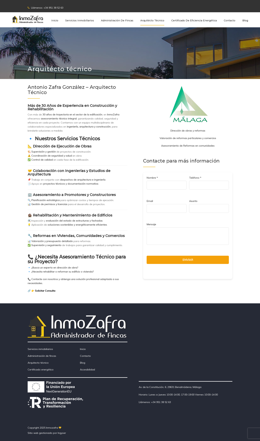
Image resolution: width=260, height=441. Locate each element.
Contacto (229, 20)
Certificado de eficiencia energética (194, 20)
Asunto (193, 201)
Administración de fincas (42, 355)
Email (150, 201)
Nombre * (152, 177)
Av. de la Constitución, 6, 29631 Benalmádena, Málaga (170, 387)
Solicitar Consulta (45, 290)
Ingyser (62, 433)
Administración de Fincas (117, 20)
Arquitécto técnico (152, 20)
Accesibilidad (87, 369)
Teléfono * (195, 177)
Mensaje (151, 224)
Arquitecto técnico (38, 362)
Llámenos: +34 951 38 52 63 (45, 7)
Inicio (54, 20)
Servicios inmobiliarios (79, 20)
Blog (245, 20)
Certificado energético (41, 369)
